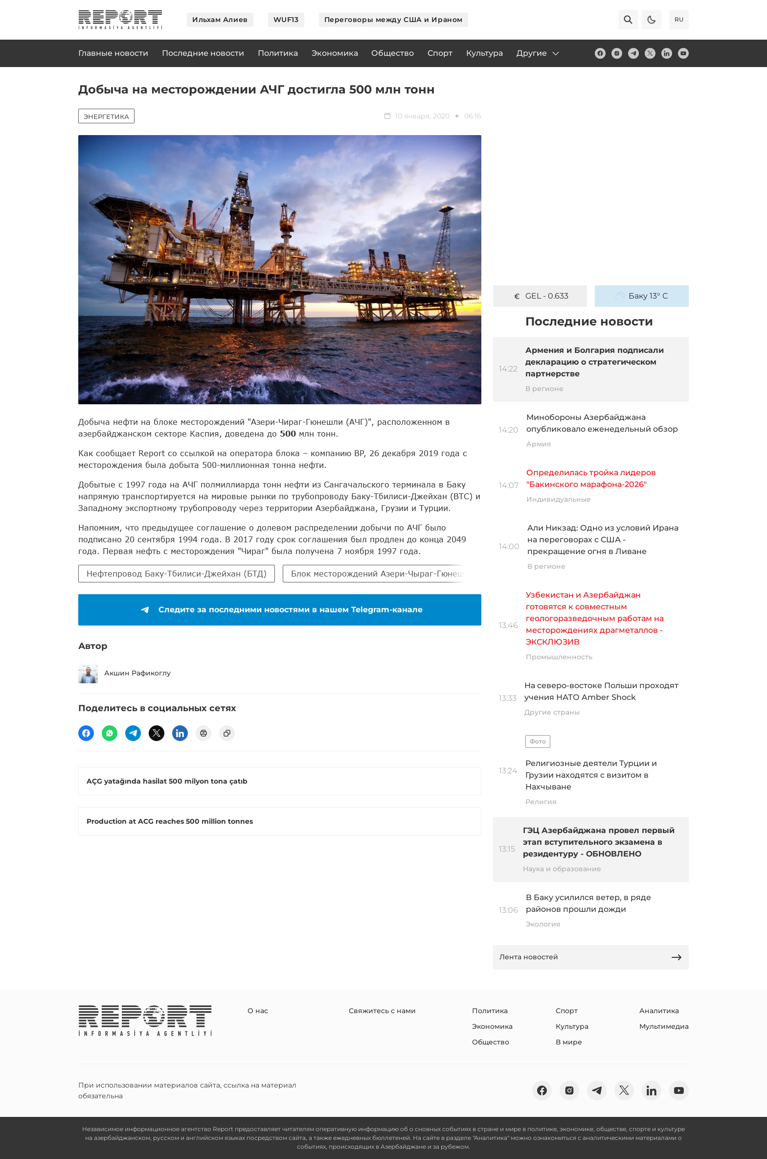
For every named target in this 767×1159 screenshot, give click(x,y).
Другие (539, 53)
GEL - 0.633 (540, 296)
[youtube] (683, 53)
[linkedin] (666, 53)
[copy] (227, 733)
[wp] (109, 733)
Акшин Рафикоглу (124, 673)
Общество (490, 1042)
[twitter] (650, 53)
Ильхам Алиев (220, 19)
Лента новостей (590, 957)
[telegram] (633, 53)
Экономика (492, 1026)
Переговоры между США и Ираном (393, 19)
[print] (203, 733)
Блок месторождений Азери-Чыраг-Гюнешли (382, 573)
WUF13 (286, 19)
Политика (490, 1010)
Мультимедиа (664, 1026)
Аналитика (659, 1010)
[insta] (616, 53)
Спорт (567, 1010)
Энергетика (106, 116)
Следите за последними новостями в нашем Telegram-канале (280, 610)
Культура (572, 1026)
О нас (258, 1010)
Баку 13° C (641, 296)
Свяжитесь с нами (382, 1010)
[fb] (600, 53)
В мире (569, 1042)
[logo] (120, 19)
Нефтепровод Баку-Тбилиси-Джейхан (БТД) (177, 573)
